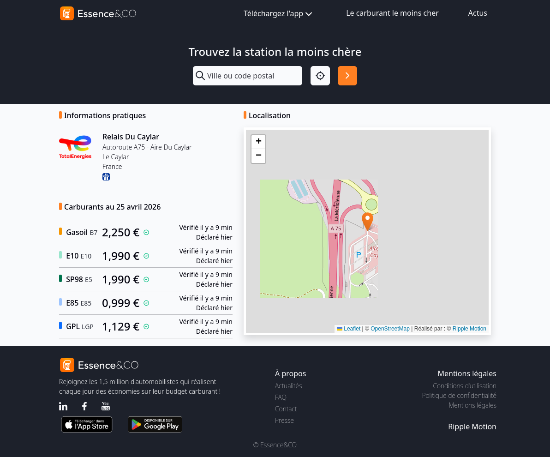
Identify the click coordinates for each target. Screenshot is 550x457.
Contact (286, 408)
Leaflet (348, 328)
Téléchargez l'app (279, 14)
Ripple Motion (469, 328)
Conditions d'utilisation (464, 385)
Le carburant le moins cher (392, 13)
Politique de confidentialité (459, 395)
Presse (284, 420)
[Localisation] (320, 75)
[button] (367, 221)
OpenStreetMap (390, 328)
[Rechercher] (347, 75)
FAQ (281, 397)
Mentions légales (472, 405)
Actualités (288, 385)
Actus (477, 13)
